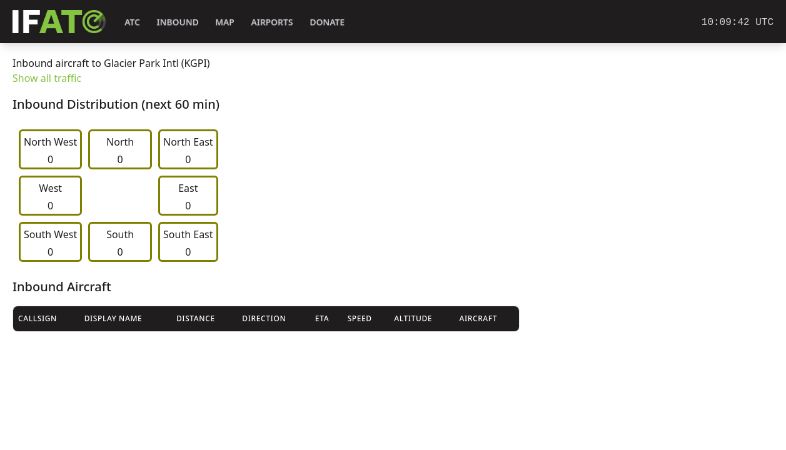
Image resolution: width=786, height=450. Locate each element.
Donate (327, 22)
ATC (132, 22)
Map (224, 22)
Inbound (177, 22)
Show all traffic (47, 78)
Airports (272, 22)
